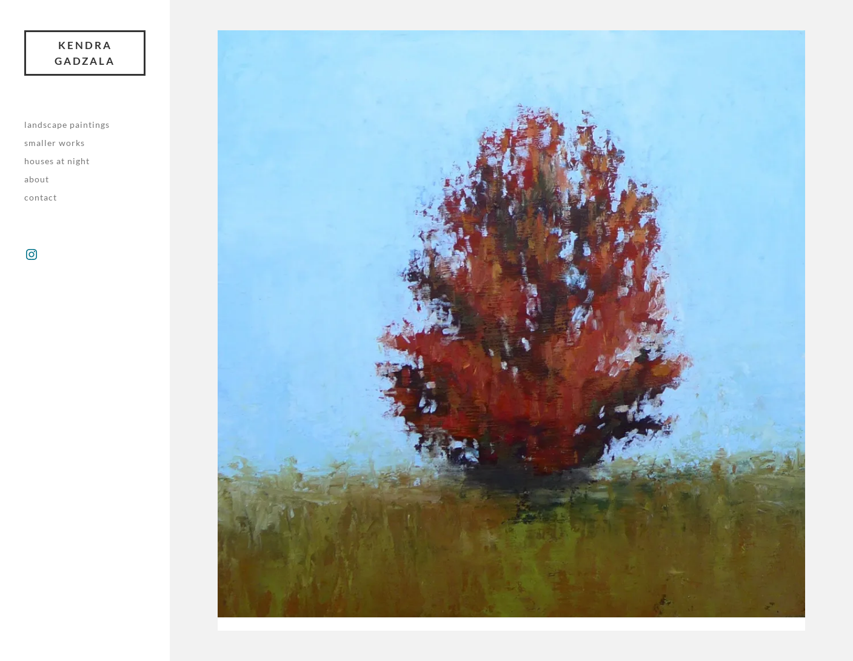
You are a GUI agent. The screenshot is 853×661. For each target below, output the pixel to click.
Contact (40, 197)
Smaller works (54, 143)
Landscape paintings (67, 124)
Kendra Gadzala (85, 53)
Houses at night (57, 161)
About (36, 179)
